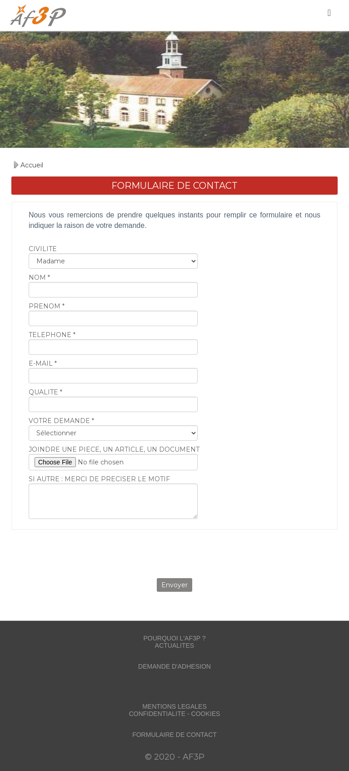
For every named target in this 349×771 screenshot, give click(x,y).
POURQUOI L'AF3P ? (174, 638)
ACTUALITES (174, 645)
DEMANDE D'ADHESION (174, 666)
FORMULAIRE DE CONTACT (174, 734)
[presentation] (174, 553)
